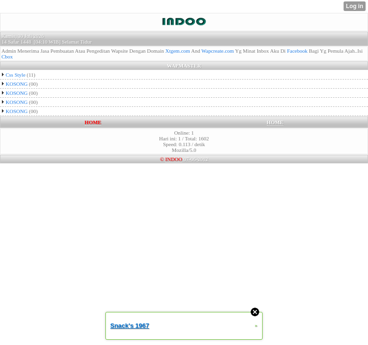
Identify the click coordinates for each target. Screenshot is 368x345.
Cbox (7, 56)
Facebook (297, 51)
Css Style (15, 75)
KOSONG (17, 84)
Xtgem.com (177, 51)
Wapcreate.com (217, 51)
